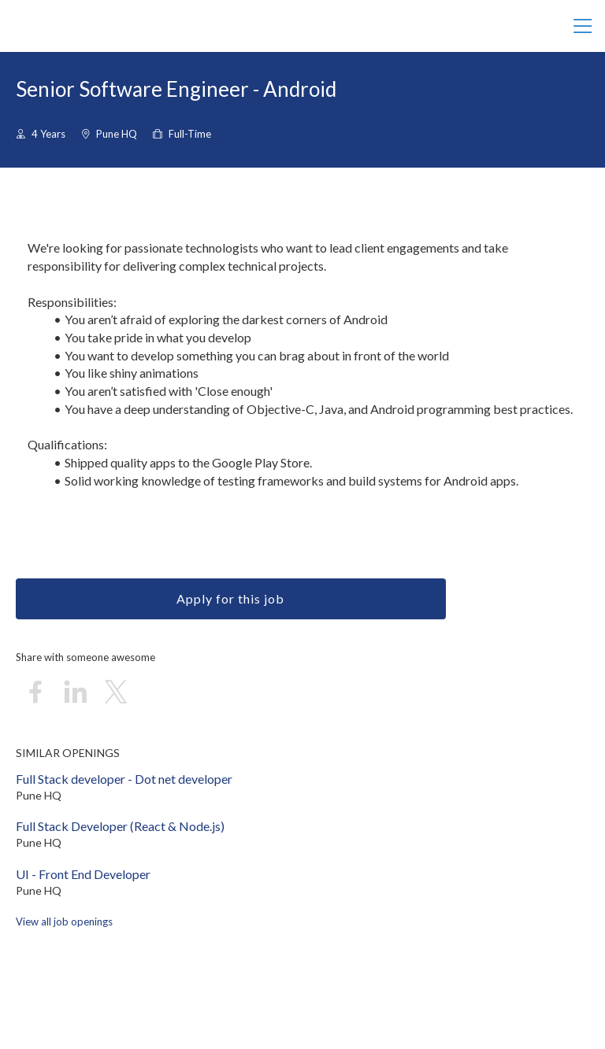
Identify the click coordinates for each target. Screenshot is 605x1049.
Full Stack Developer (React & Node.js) (120, 825)
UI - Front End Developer (83, 873)
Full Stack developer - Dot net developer (124, 778)
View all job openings (64, 921)
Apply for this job (230, 598)
